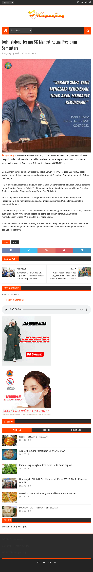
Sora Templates (41, 568)
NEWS (15, 242)
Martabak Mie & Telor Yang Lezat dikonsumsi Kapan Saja (47, 493)
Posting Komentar (15, 300)
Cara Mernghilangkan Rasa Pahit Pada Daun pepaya (45, 465)
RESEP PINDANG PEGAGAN (34, 436)
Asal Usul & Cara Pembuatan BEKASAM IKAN (42, 451)
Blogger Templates (61, 568)
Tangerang (8, 155)
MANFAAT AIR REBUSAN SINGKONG (38, 507)
